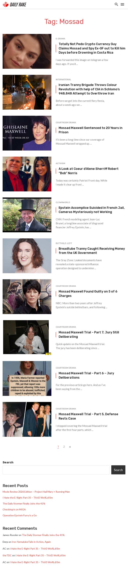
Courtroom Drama (66, 122)
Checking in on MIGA (14, 509)
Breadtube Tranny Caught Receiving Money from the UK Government (92, 251)
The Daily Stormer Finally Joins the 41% (24, 503)
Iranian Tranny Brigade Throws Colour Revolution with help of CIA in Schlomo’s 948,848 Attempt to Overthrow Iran (89, 89)
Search (8, 462)
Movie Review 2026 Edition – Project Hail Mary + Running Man (36, 491)
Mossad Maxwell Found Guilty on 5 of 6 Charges (88, 294)
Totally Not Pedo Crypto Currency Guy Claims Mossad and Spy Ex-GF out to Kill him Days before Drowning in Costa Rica (92, 48)
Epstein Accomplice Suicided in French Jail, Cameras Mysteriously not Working (92, 210)
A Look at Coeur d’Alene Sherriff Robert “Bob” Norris (89, 171)
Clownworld (63, 202)
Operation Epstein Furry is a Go (20, 515)
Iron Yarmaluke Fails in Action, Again (31, 541)
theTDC (7, 555)
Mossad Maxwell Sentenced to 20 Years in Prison (90, 130)
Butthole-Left (64, 243)
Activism (60, 163)
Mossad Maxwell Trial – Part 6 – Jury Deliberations (86, 375)
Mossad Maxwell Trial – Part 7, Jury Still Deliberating (89, 334)
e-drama (60, 38)
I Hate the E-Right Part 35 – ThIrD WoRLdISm (28, 497)
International (63, 79)
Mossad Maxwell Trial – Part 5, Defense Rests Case (88, 416)
